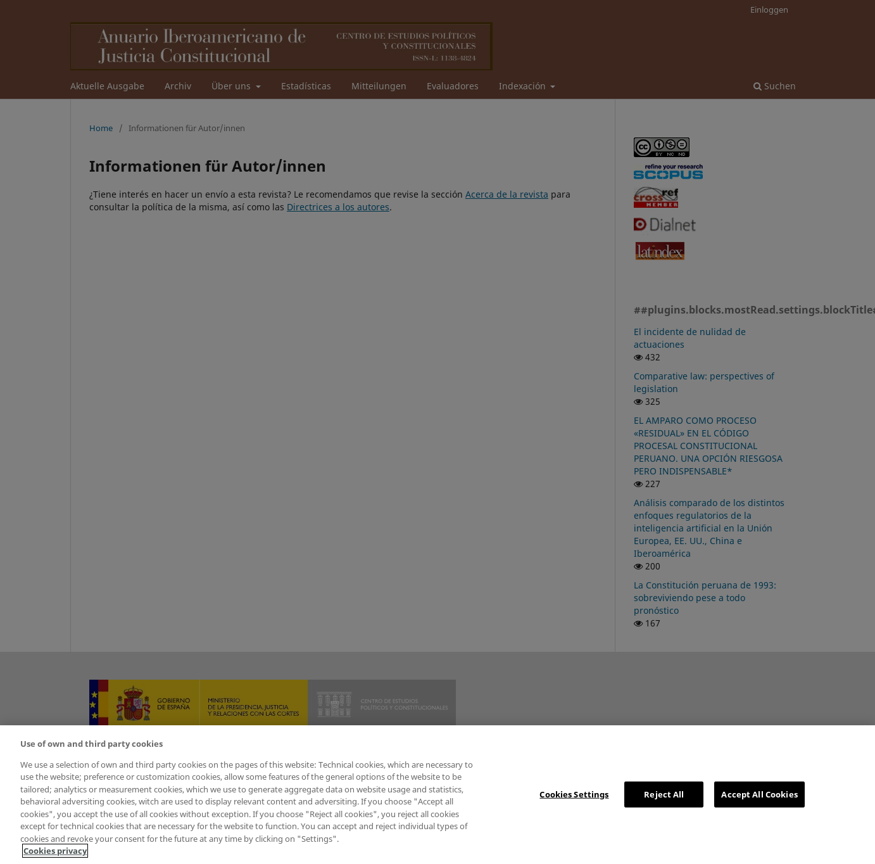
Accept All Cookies (759, 793)
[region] (437, 794)
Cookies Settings (573, 793)
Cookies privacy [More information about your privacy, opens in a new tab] (55, 850)
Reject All (664, 793)
